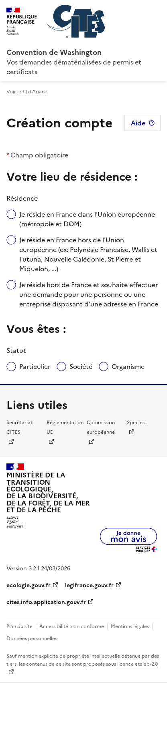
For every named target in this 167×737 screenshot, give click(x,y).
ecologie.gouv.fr (28, 585)
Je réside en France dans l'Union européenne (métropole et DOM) (87, 219)
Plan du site (19, 626)
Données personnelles (31, 638)
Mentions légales (130, 626)
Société (80, 366)
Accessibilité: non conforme (71, 626)
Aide (138, 123)
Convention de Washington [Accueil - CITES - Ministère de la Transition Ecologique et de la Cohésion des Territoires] (54, 52)
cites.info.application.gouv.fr (46, 602)
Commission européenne (101, 427)
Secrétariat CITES (19, 427)
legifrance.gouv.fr (89, 585)
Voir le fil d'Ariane (26, 91)
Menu (156, 10)
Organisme (128, 366)
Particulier (34, 366)
